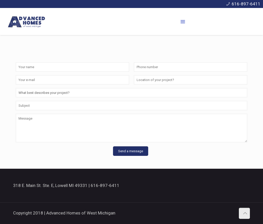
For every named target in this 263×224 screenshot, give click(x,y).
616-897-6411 (246, 3)
